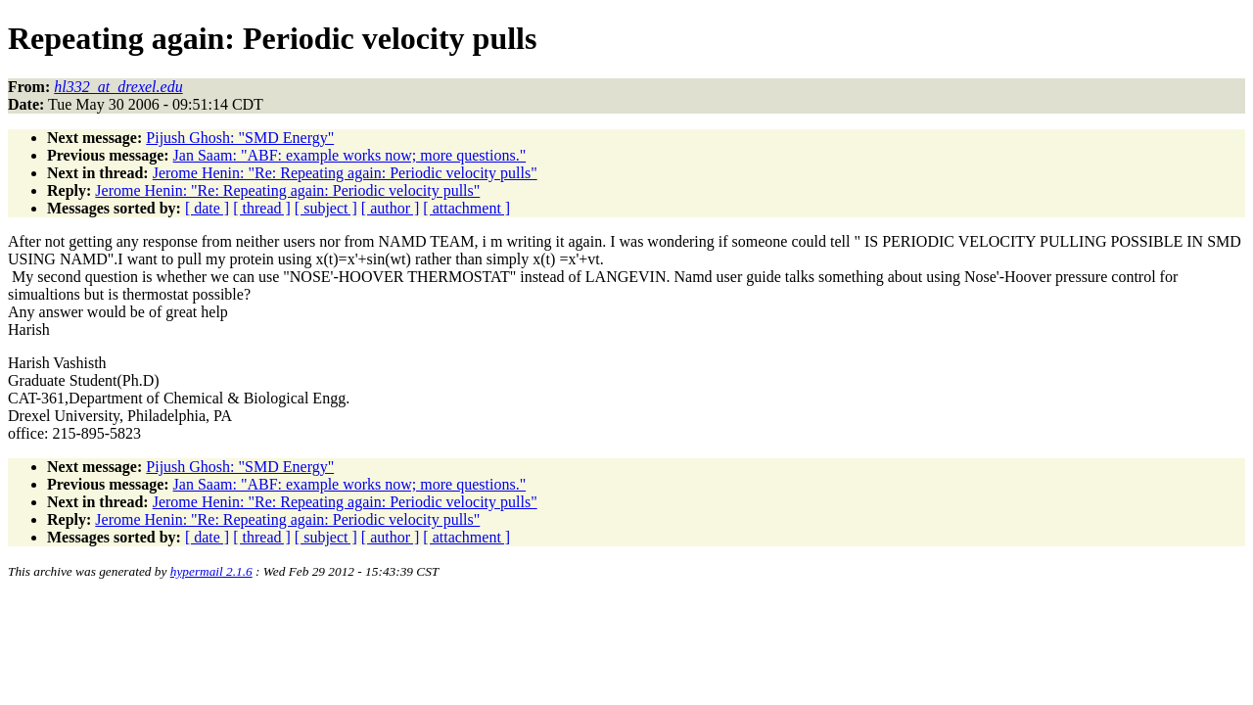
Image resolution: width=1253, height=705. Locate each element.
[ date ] (207, 208)
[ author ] (390, 208)
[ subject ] (326, 208)
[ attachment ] (466, 208)
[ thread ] (262, 208)
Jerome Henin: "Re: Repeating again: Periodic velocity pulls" (345, 172)
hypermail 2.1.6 (211, 571)
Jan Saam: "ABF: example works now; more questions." (350, 155)
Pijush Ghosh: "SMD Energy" (240, 137)
